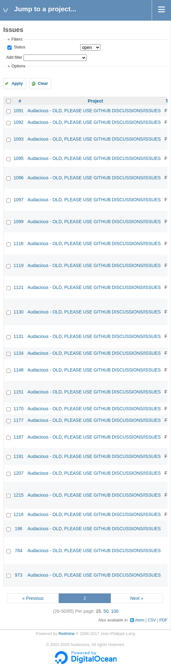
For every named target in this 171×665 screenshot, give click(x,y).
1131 (19, 336)
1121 (19, 287)
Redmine (66, 633)
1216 (19, 514)
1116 (19, 243)
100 (115, 611)
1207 (19, 473)
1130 (19, 311)
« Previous (32, 598)
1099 (19, 221)
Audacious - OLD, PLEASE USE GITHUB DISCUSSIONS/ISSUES (94, 110)
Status (19, 47)
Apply (17, 83)
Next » (136, 598)
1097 (19, 199)
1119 (19, 265)
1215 (19, 495)
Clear (43, 83)
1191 (19, 456)
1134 (19, 353)
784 (18, 550)
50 (106, 611)
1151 (19, 391)
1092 (19, 122)
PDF (163, 620)
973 (18, 575)
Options (18, 66)
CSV (152, 620)
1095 (19, 158)
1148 (19, 369)
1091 (19, 110)
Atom (139, 620)
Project (95, 101)
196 (18, 528)
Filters (16, 39)
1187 (19, 437)
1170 (19, 408)
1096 (19, 177)
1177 (19, 420)
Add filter (14, 57)
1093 (19, 139)
